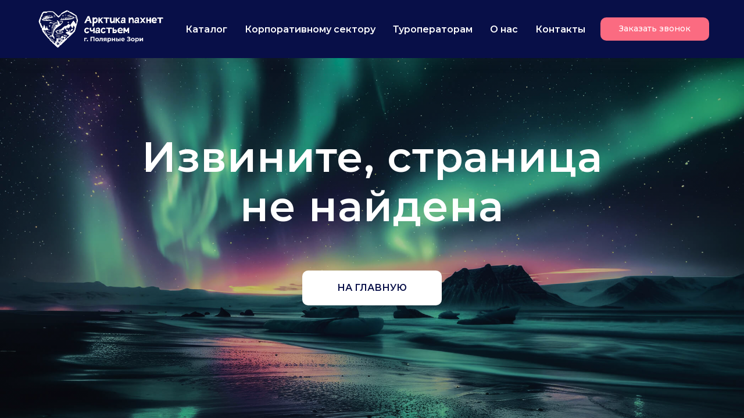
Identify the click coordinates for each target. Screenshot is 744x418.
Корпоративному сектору (310, 29)
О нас (504, 29)
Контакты (560, 29)
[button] (654, 29)
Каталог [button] (206, 29)
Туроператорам (433, 29)
